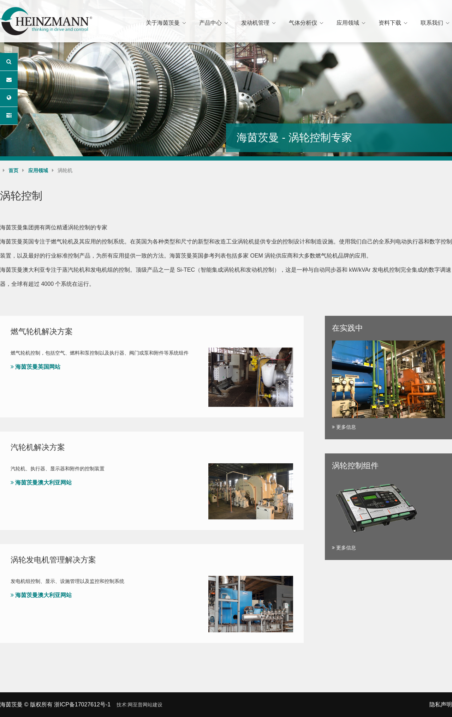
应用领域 (348, 23)
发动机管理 (255, 23)
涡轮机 (65, 170)
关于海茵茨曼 (163, 23)
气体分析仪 (303, 23)
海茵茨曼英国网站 (35, 367)
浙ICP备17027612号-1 (82, 704)
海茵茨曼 (11, 704)
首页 (13, 170)
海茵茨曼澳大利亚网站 (41, 483)
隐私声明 (440, 704)
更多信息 (344, 427)
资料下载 (390, 23)
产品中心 (210, 23)
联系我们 (432, 23)
